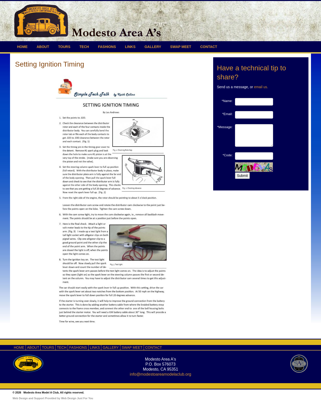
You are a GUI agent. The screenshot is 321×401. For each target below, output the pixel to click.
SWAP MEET (180, 47)
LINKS (130, 47)
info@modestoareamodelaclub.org (160, 374)
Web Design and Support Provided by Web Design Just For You (53, 398)
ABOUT (43, 47)
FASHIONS (107, 47)
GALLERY (152, 47)
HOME (22, 47)
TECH (84, 47)
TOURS (64, 47)
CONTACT (208, 47)
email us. (261, 87)
